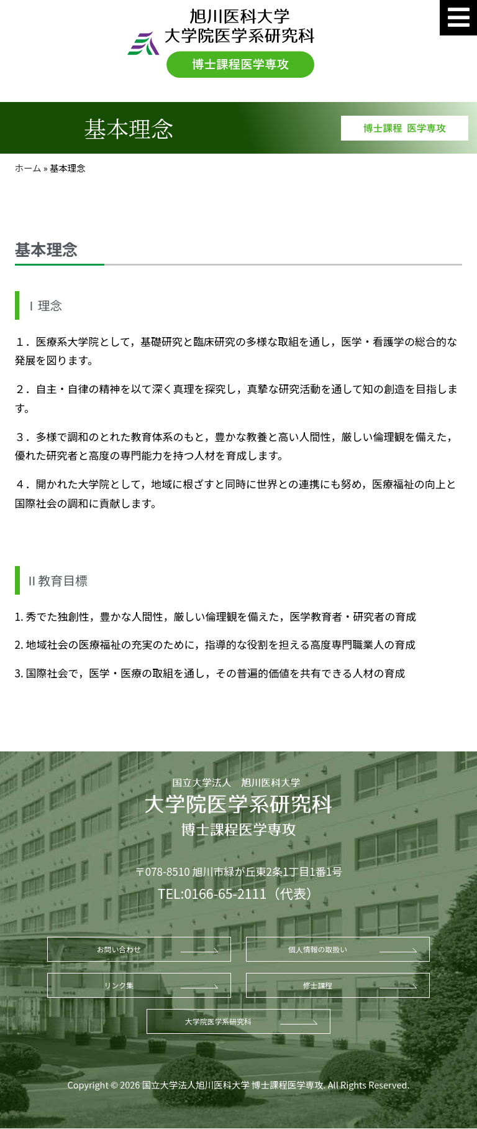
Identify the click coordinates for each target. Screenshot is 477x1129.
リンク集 (119, 985)
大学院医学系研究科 (218, 1021)
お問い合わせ (119, 949)
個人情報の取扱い (317, 949)
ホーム (28, 167)
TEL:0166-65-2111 (212, 893)
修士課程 (318, 985)
